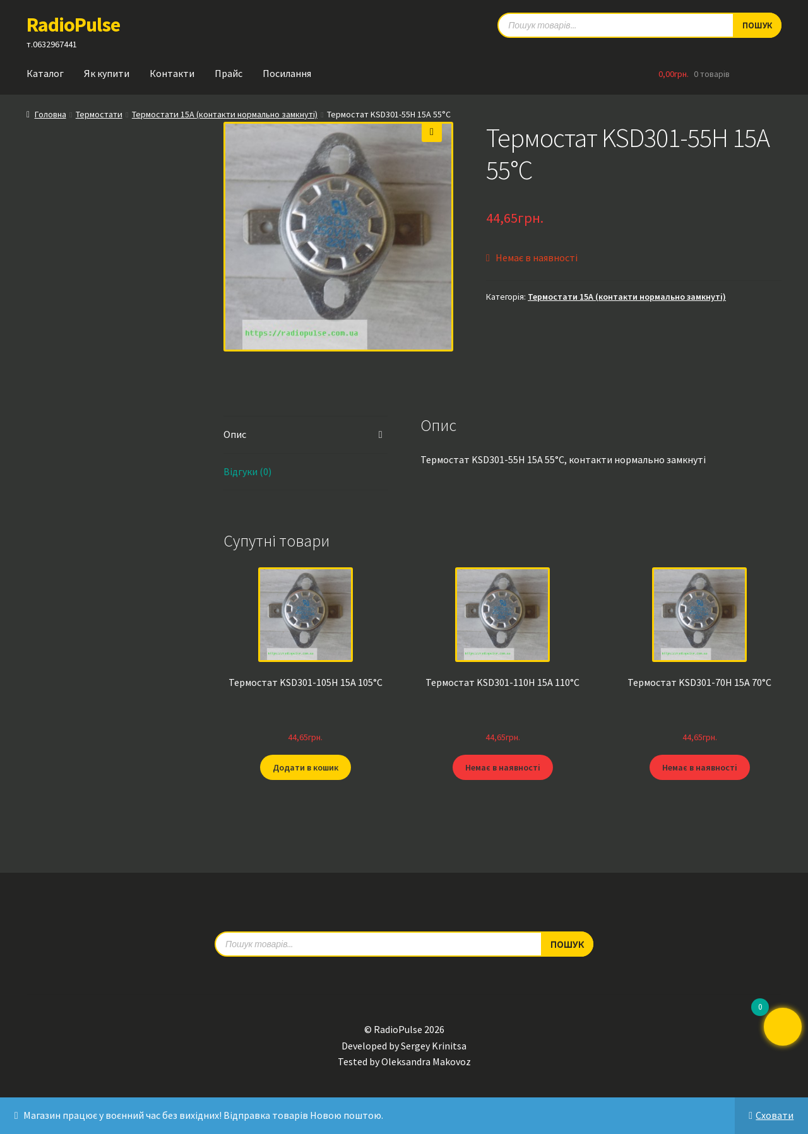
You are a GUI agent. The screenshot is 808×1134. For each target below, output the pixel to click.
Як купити (106, 73)
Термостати (99, 114)
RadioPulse (73, 24)
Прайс (228, 73)
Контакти (172, 73)
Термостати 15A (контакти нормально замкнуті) (225, 114)
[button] (432, 132)
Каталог (45, 73)
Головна (50, 114)
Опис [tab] (234, 434)
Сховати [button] (774, 1115)
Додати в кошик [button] (305, 767)
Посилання (287, 73)
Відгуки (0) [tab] (247, 471)
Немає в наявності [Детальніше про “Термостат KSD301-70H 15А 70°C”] (699, 767)
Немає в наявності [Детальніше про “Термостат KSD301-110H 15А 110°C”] (502, 767)
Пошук (567, 943)
